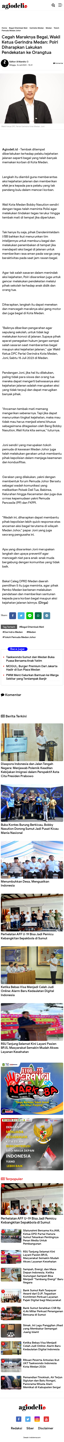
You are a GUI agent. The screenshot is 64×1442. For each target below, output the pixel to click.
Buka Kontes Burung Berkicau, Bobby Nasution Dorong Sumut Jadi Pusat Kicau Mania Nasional (30, 829)
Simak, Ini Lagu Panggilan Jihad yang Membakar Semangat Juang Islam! (43, 1329)
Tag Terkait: (9, 626)
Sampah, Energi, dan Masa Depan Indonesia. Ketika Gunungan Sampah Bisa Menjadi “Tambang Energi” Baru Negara (43, 1276)
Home (4, 28)
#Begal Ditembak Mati (31, 626)
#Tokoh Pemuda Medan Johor (19, 637)
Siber (30, 1428)
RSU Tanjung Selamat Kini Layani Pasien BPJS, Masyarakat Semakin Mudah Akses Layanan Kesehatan (30, 1048)
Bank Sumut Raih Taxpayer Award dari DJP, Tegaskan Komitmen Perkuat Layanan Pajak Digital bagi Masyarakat (42, 1295)
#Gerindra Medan (13, 632)
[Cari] (53, 5)
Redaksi (16, 1428)
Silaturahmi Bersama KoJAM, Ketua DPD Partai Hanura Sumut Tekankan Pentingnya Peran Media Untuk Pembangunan (41, 1237)
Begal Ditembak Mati (18, 28)
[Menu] (61, 5)
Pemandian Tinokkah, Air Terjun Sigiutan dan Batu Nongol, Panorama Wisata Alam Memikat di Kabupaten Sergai (42, 1382)
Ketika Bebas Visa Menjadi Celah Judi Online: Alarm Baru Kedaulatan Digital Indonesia (27, 991)
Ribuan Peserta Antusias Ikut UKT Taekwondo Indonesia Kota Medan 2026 (41, 1363)
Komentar (58, 63)
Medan (49, 28)
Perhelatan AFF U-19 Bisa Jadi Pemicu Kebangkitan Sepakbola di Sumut (27, 936)
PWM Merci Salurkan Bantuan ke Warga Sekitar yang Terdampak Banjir (32, 677)
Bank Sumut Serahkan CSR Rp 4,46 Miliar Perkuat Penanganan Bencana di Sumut (43, 1311)
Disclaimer (45, 1428)
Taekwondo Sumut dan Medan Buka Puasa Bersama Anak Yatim (30, 659)
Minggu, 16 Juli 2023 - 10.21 (20, 65)
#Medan (31, 632)
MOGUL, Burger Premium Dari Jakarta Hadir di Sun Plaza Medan (31, 668)
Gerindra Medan (37, 28)
